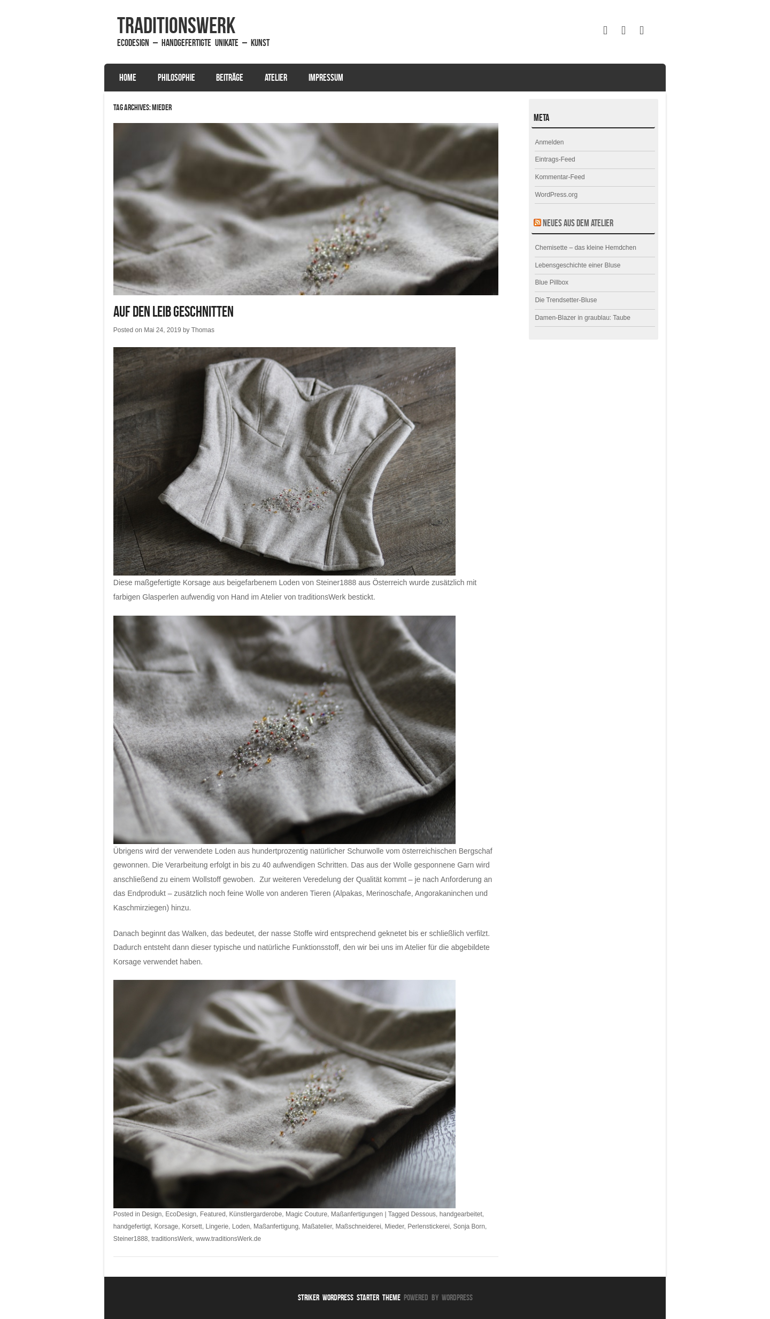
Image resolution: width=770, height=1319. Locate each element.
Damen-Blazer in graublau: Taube (582, 317)
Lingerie (217, 1226)
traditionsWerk (176, 25)
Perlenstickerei (428, 1226)
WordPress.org (556, 194)
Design (151, 1214)
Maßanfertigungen (357, 1214)
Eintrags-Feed (555, 159)
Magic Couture (306, 1214)
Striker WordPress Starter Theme (349, 1297)
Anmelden (549, 142)
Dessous (423, 1214)
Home (127, 77)
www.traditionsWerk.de (228, 1239)
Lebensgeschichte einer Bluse (577, 265)
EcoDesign (180, 1214)
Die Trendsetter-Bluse (566, 300)
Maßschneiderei (358, 1226)
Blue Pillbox (551, 282)
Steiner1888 (336, 582)
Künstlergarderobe (255, 1214)
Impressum (326, 77)
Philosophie (176, 77)
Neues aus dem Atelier (578, 223)
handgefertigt (132, 1226)
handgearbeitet (461, 1214)
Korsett (192, 1226)
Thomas (202, 330)
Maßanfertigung (275, 1226)
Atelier (276, 77)
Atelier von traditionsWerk (302, 597)
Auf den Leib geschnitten (173, 311)
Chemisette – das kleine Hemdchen (585, 247)
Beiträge (229, 77)
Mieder (394, 1226)
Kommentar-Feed (559, 177)
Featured (213, 1214)
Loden (241, 1226)
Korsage (167, 1226)
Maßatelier (317, 1226)
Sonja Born (469, 1226)
